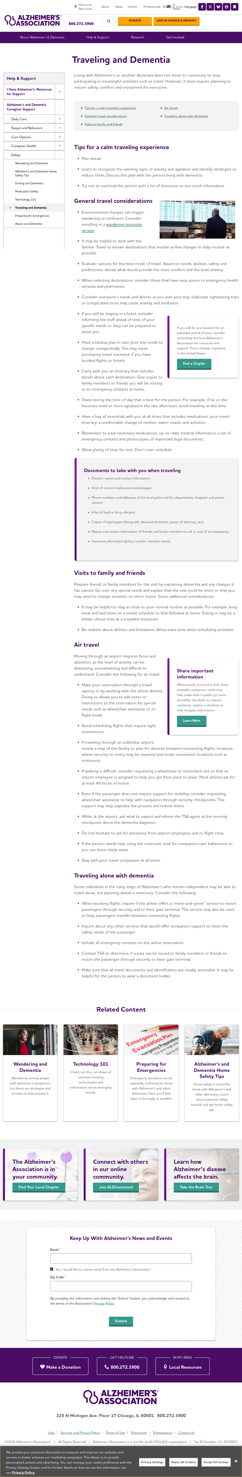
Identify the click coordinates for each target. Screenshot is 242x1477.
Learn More (194, 730)
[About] (140, 5)
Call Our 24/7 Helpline (83, 14)
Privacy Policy (104, 1303)
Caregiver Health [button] (23, 156)
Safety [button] (15, 165)
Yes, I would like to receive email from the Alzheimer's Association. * (104, 1269)
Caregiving (115, 49)
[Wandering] (30, 1082)
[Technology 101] (91, 1082)
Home (70, 49)
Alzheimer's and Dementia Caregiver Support (26, 117)
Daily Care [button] (19, 129)
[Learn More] (212, 1082)
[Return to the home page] (33, 16)
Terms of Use (115, 1433)
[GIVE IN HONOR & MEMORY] (214, 17)
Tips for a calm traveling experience (110, 118)
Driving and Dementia (29, 193)
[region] (121, 1461)
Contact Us (188, 1433)
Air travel (171, 118)
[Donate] (173, 17)
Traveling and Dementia (31, 217)
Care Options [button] (21, 147)
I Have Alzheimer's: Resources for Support (29, 101)
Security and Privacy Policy (79, 1433)
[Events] (167, 5)
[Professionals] (186, 5)
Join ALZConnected (116, 1197)
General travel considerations (106, 126)
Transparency (163, 1433)
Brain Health (16, 268)
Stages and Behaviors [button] (26, 138)
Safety (132, 49)
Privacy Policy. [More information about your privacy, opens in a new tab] (23, 1473)
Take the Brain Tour (196, 1197)
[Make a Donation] (60, 1365)
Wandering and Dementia (31, 173)
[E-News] (209, 5)
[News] (153, 5)
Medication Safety (26, 201)
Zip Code (57, 1277)
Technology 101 (25, 209)
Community (16, 279)
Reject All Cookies (183, 1462)
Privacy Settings (152, 1462)
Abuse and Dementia (28, 234)
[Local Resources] (182, 1365)
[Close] (236, 1461)
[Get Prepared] (151, 1082)
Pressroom (139, 1433)
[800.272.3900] (122, 1365)
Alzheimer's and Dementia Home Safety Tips (36, 183)
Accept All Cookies (216, 1462)
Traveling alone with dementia (186, 126)
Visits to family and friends (104, 134)
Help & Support (91, 49)
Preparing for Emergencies (32, 226)
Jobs (49, 1433)
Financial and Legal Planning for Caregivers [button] (28, 244)
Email (54, 1250)
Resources (14, 257)
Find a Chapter (197, 373)
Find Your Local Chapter (39, 1197)
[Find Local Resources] (115, 5)
